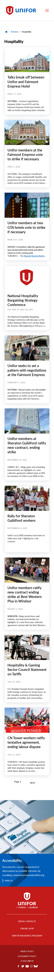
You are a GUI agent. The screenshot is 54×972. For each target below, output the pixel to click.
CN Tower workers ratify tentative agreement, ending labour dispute (26, 742)
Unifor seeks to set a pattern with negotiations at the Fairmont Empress (26, 370)
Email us (9, 881)
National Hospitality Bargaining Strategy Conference (22, 300)
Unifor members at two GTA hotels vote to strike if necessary (26, 227)
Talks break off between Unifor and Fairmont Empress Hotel (25, 81)
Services (14, 32)
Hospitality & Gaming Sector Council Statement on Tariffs (27, 669)
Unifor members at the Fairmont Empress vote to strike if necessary (25, 154)
